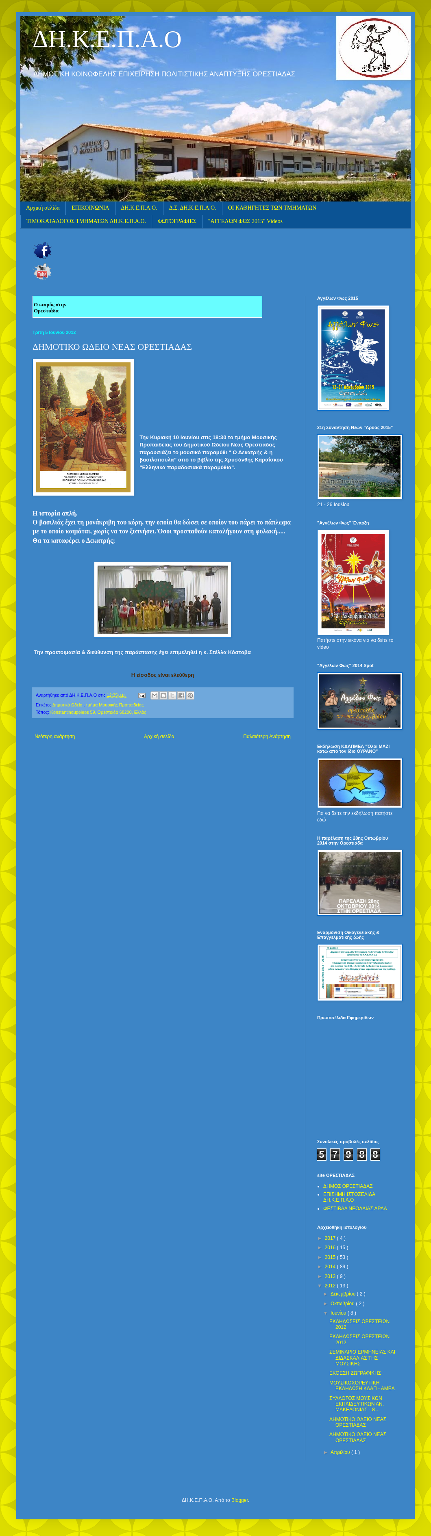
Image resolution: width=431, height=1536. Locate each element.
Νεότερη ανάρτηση (55, 736)
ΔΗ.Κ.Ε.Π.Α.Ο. (139, 208)
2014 (331, 1267)
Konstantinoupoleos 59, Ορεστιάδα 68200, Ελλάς (98, 712)
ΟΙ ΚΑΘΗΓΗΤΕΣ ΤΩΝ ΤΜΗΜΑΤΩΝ (272, 208)
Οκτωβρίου (343, 1303)
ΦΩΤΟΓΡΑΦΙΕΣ (177, 221)
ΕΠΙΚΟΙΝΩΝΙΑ (90, 208)
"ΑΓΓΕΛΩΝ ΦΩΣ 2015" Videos (245, 221)
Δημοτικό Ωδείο (68, 704)
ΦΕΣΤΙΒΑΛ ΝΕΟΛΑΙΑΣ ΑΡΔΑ (355, 1208)
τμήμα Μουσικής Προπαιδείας (115, 704)
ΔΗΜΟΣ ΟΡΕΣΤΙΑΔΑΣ (348, 1186)
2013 (331, 1276)
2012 (331, 1286)
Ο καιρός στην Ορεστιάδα (50, 307)
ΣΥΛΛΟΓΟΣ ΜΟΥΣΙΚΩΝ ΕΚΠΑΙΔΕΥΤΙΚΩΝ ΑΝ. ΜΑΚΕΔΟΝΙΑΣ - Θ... (356, 1404)
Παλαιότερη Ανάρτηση (267, 736)
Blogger (239, 1500)
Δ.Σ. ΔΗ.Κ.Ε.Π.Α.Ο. (192, 208)
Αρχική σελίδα (43, 208)
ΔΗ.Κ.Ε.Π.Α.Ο (107, 39)
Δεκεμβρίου (344, 1294)
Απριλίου (341, 1452)
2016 (331, 1247)
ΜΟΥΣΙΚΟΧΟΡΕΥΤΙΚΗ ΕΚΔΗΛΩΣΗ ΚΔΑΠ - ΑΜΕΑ (362, 1385)
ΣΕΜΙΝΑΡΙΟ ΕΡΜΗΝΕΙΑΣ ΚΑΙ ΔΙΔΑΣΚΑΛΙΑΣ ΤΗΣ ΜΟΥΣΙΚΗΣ (362, 1358)
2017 (331, 1238)
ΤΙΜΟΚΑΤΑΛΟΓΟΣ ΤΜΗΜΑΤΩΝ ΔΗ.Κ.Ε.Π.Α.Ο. (86, 221)
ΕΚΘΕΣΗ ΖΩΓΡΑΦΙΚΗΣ (355, 1373)
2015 (331, 1257)
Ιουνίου (339, 1313)
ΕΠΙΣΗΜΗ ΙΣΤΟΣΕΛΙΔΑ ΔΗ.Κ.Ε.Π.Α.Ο (349, 1197)
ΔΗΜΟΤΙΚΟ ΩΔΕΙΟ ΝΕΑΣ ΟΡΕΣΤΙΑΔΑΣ (357, 1422)
